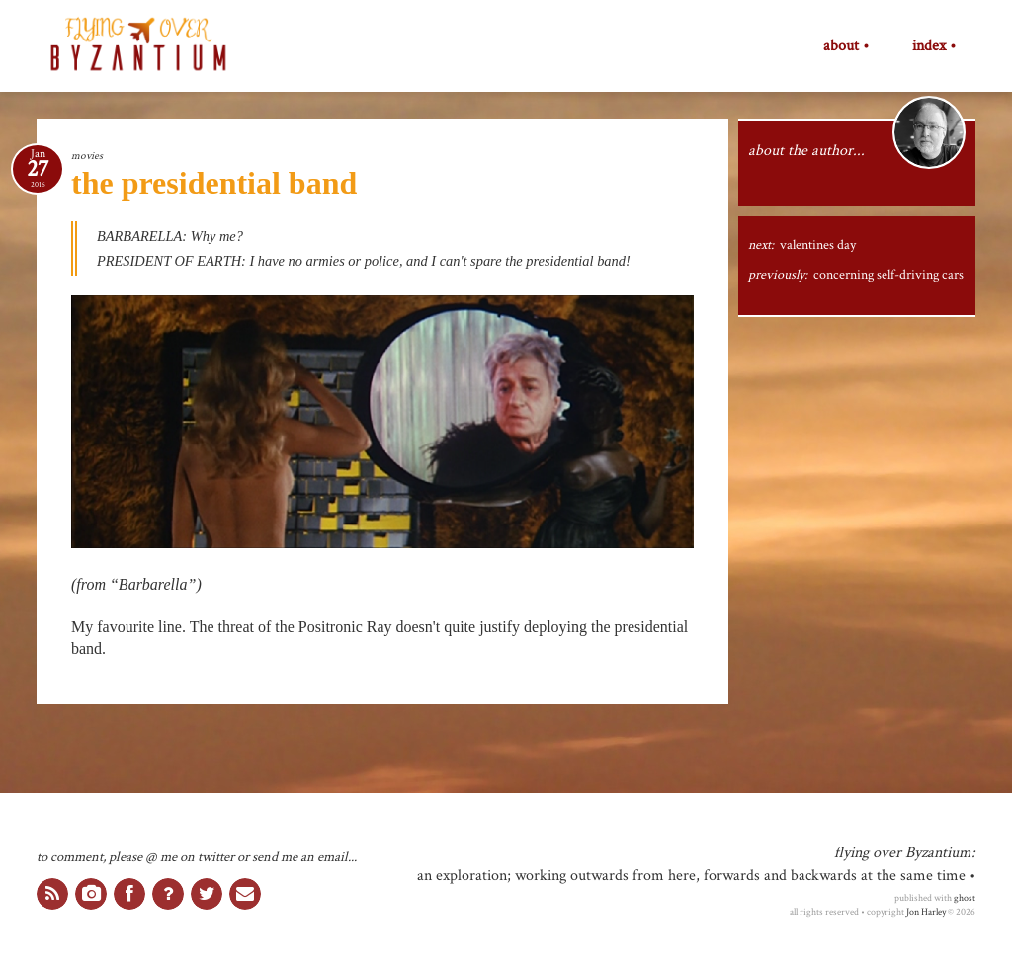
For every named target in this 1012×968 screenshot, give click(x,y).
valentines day (818, 245)
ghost (964, 898)
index (929, 46)
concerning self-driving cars (888, 274)
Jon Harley (926, 912)
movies (87, 155)
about (841, 46)
